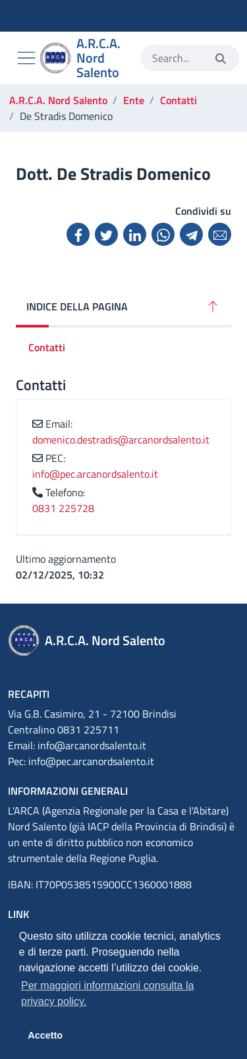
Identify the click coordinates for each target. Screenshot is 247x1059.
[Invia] (220, 58)
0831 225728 (63, 508)
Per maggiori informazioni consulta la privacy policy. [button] (107, 993)
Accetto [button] (45, 1035)
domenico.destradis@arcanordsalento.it (120, 439)
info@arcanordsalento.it (92, 745)
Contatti (46, 347)
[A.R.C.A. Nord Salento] (85, 58)
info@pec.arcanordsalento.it (95, 474)
